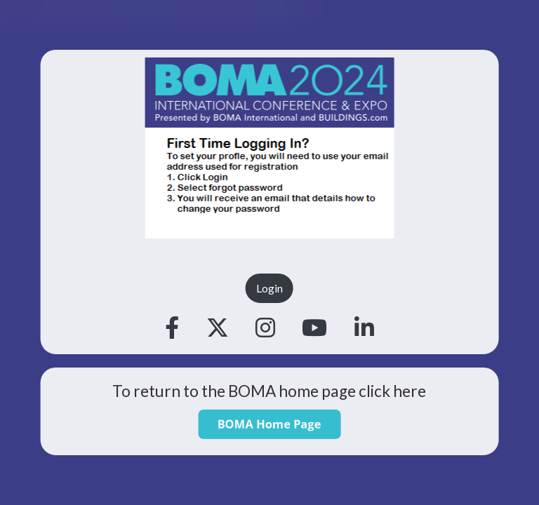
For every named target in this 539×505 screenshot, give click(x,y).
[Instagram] (265, 328)
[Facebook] (172, 328)
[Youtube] (314, 328)
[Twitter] (217, 328)
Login (269, 288)
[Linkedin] (364, 328)
